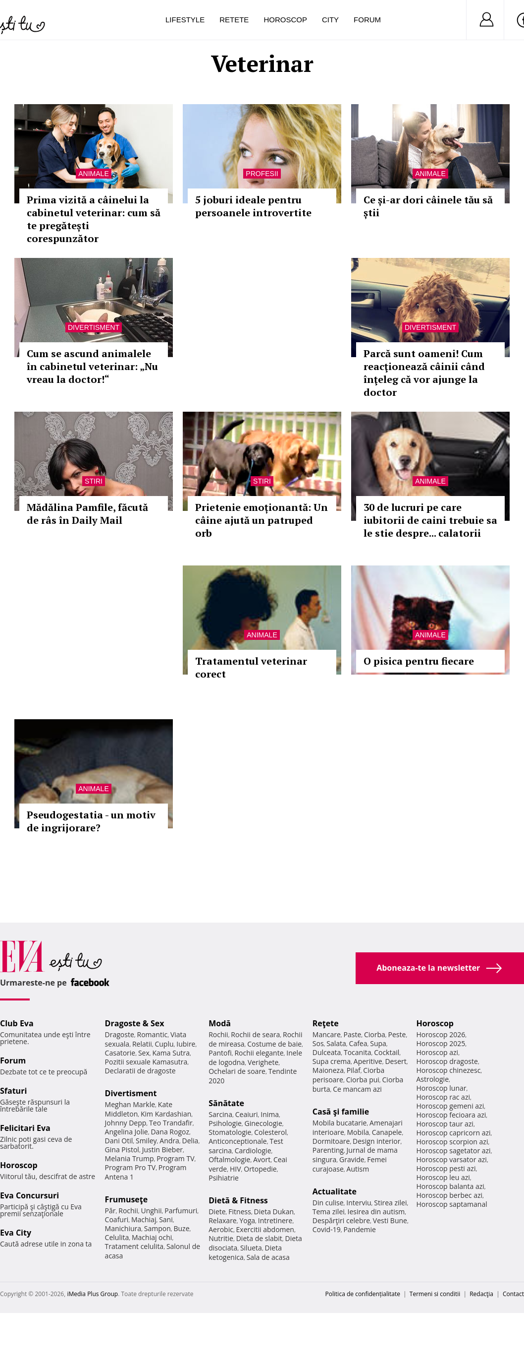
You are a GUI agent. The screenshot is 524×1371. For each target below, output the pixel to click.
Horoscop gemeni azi (450, 1106)
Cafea (358, 1043)
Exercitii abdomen (265, 1229)
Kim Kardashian (166, 1114)
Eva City (15, 1232)
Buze (181, 1228)
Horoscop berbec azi (449, 1195)
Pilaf (354, 1070)
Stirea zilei (390, 1202)
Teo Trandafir (171, 1122)
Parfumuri (180, 1210)
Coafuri (117, 1219)
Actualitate (335, 1191)
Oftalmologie (229, 1159)
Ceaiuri (246, 1114)
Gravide (352, 1159)
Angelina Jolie (126, 1131)
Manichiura (123, 1228)
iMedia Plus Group (92, 1294)
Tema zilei (329, 1211)
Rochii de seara (255, 1034)
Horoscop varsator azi (451, 1159)
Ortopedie (260, 1169)
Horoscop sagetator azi (453, 1150)
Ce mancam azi (357, 1089)
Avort (261, 1159)
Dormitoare (331, 1141)
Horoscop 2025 (440, 1043)
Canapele (387, 1132)
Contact (513, 1294)
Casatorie (120, 1053)
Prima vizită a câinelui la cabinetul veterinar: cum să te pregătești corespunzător (93, 219)
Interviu (358, 1202)
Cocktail (386, 1052)
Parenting (328, 1150)
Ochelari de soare (237, 1071)
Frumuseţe (126, 1199)
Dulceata (327, 1052)
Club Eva (17, 1023)
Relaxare (223, 1220)
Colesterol (270, 1132)
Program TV (175, 1158)
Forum (367, 19)
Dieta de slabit (259, 1238)
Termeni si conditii (435, 1294)
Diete (217, 1211)
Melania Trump (129, 1158)
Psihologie (225, 1123)
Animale (93, 174)
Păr (110, 1210)
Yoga (247, 1220)
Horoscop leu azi (443, 1177)
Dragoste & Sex (134, 1023)
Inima (270, 1114)
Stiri (94, 481)
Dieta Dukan (274, 1211)
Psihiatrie (224, 1178)
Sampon (157, 1228)
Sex (144, 1053)
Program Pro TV (130, 1167)
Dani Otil (119, 1140)
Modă (220, 1023)
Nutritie (221, 1238)
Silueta (251, 1247)
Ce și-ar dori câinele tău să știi (428, 206)
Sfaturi (13, 1090)
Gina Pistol (122, 1149)
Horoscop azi (437, 1052)
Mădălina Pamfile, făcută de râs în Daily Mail (87, 513)
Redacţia (481, 1294)
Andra (169, 1140)
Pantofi (220, 1053)
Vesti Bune (390, 1220)
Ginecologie (263, 1123)
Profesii (262, 174)
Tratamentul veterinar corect (251, 667)
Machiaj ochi (152, 1237)
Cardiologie (253, 1150)
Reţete (326, 1023)
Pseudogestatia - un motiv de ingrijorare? (91, 821)
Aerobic (221, 1229)
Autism (358, 1169)
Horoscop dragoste (447, 1061)
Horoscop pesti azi (445, 1168)
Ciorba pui (362, 1079)
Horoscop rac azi (443, 1097)
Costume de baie (274, 1044)
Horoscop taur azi (444, 1123)
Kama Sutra (171, 1053)
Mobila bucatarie (340, 1122)
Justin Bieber (162, 1149)
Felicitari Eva (25, 1127)
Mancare (327, 1034)
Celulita (117, 1237)
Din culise (328, 1202)
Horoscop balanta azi (450, 1186)
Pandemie (359, 1229)
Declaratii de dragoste (140, 1070)
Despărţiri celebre (341, 1220)
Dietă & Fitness (238, 1200)
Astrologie (432, 1079)
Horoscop (285, 19)
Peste (397, 1034)
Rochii (128, 1210)
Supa (378, 1043)
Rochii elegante (258, 1053)
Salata (336, 1043)
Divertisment (93, 327)
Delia (190, 1140)
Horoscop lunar (441, 1088)
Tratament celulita (134, 1246)
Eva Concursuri (29, 1195)
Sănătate (226, 1103)
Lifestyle (185, 19)
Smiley (146, 1140)
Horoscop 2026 (440, 1034)
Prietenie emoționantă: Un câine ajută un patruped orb (261, 520)
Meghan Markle (130, 1104)
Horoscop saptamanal (451, 1204)
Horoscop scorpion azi (452, 1141)
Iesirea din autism (376, 1211)
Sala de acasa (268, 1257)
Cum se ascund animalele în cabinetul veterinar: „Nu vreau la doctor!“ (92, 366)
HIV (235, 1169)
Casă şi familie (341, 1111)
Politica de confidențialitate (362, 1294)
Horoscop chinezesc (448, 1070)
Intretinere (275, 1220)
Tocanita (357, 1052)
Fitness (239, 1211)
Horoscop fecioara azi (451, 1115)
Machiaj (144, 1219)
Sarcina (220, 1114)
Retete (234, 19)
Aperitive (368, 1061)
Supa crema (332, 1061)
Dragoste (119, 1034)
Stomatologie (230, 1132)
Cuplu (164, 1044)
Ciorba (374, 1034)
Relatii (142, 1044)
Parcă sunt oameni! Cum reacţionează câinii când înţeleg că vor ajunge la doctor (424, 373)
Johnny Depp (126, 1122)
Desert (395, 1061)
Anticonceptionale (238, 1141)
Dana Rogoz (170, 1131)
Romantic (152, 1034)
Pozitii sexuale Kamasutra (146, 1061)
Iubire (185, 1044)
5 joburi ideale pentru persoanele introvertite (253, 206)
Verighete (263, 1062)
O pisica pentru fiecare (419, 661)
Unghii (151, 1210)
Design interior (376, 1141)
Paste (353, 1034)
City (330, 19)
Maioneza (328, 1070)
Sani (166, 1219)
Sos (318, 1043)
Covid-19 (327, 1229)
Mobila (358, 1132)
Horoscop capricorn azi (453, 1132)
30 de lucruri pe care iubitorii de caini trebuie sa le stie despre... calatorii (430, 520)
